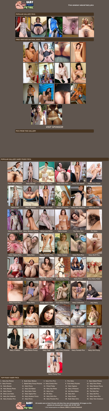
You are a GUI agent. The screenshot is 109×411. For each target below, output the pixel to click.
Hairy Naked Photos (95, 381)
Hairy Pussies (6, 383)
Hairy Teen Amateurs (96, 399)
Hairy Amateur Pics (9, 399)
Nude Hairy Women (30, 381)
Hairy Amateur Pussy (31, 396)
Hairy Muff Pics (95, 388)
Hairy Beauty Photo (9, 388)
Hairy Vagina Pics (30, 393)
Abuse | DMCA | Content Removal (71, 407)
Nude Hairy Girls (73, 399)
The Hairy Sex (94, 391)
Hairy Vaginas (72, 386)
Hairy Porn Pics (51, 381)
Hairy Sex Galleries (9, 396)
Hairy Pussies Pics (52, 399)
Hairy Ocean (72, 396)
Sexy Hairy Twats (30, 391)
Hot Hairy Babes (73, 391)
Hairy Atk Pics (94, 393)
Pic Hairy (49, 393)
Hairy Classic (7, 391)
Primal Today (50, 386)
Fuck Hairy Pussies (73, 383)
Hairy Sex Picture (8, 381)
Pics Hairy (70, 381)
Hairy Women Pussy (96, 386)
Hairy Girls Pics (51, 396)
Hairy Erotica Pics (51, 383)
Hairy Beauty (7, 386)
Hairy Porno (29, 399)
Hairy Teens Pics (95, 396)
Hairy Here (71, 393)
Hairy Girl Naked (30, 388)
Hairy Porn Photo (95, 383)
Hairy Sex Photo (51, 388)
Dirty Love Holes (8, 393)
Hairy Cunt (49, 391)
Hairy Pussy (29, 386)
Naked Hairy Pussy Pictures (33, 383)
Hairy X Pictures (73, 388)
